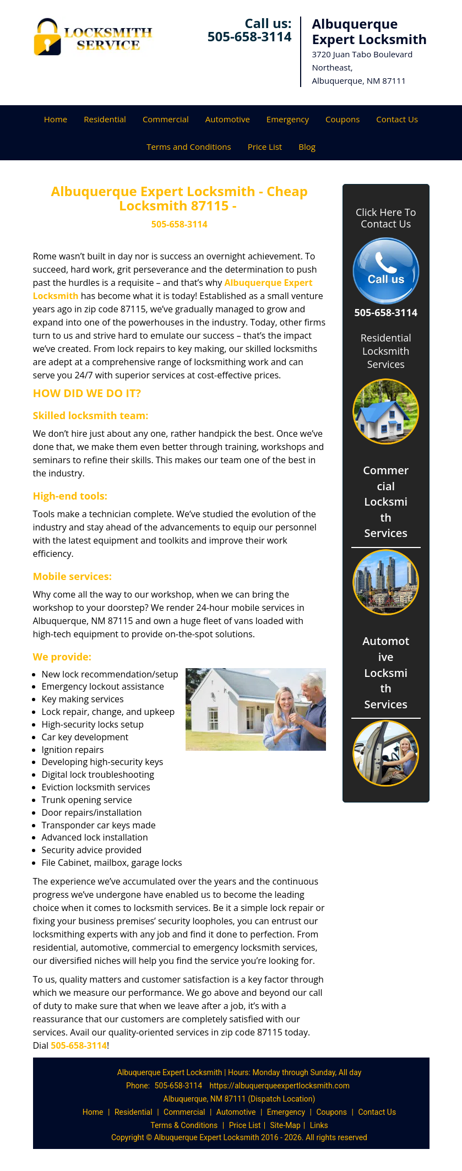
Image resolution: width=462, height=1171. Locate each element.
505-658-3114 (250, 36)
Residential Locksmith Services (386, 351)
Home (55, 118)
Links (319, 1125)
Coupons (342, 118)
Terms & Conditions (184, 1125)
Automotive (227, 118)
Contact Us (397, 118)
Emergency (288, 118)
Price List (265, 146)
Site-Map (285, 1125)
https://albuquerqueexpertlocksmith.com (280, 1085)
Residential (105, 118)
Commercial (166, 118)
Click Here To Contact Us (386, 218)
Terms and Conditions (188, 146)
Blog (307, 146)
